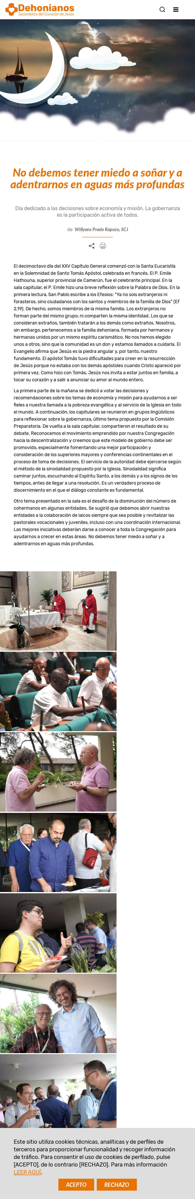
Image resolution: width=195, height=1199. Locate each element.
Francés (78, 715)
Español (51, 715)
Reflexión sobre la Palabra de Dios (53, 926)
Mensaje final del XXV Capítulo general (47, 795)
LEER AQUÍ (27, 1172)
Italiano (104, 715)
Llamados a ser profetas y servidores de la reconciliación (51, 859)
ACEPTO (76, 1184)
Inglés (26, 715)
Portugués (133, 715)
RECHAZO (116, 1184)
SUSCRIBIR (48, 1034)
